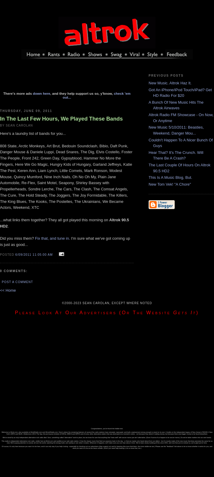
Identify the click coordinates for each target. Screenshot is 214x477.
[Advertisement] (67, 78)
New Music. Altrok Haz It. (170, 83)
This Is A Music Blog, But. (170, 177)
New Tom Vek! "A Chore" (170, 184)
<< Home (8, 290)
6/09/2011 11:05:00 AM (34, 254)
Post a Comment (17, 282)
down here (41, 93)
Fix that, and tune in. (52, 238)
